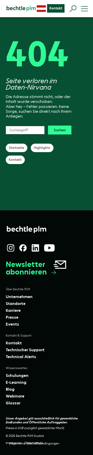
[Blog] (10, 389)
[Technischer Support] (25, 349)
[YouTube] (49, 248)
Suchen (60, 130)
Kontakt (15, 160)
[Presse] (12, 317)
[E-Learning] (16, 382)
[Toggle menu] (84, 8)
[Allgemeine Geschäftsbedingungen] (34, 443)
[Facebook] (23, 248)
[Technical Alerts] (21, 356)
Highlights (42, 148)
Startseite (16, 148)
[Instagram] (10, 248)
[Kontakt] (56, 8)
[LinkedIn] (35, 248)
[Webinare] (15, 396)
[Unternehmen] (19, 296)
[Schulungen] (17, 375)
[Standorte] (15, 303)
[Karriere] (13, 310)
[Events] (12, 324)
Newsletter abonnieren (36, 268)
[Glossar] (13, 403)
